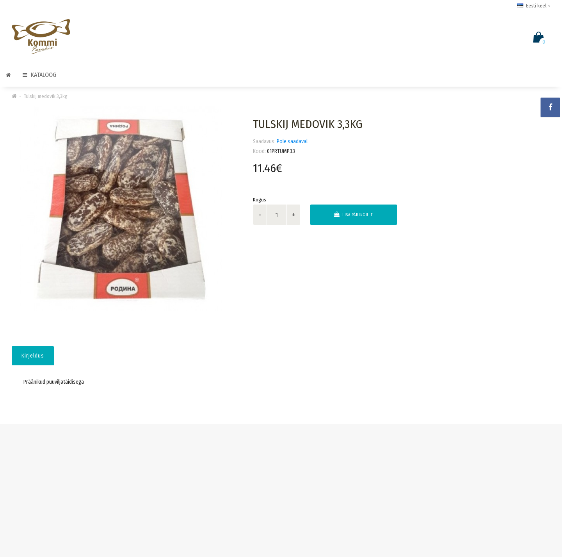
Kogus (259, 200)
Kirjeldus (32, 355)
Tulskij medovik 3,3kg (46, 96)
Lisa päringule (353, 214)
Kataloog (39, 74)
